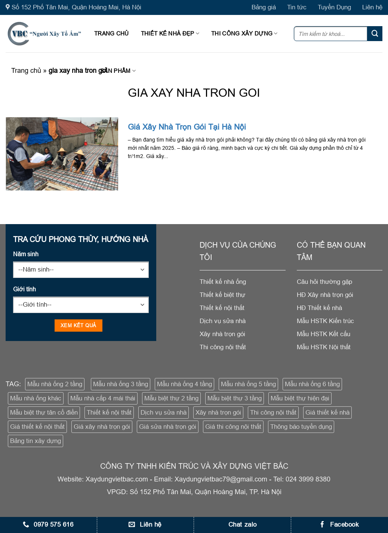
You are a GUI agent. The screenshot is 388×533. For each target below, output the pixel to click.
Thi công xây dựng (244, 33)
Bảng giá (264, 7)
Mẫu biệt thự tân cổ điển (44, 412)
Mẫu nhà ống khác (35, 398)
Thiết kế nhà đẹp (170, 33)
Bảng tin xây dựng (35, 440)
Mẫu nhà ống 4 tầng (184, 384)
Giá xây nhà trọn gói (102, 426)
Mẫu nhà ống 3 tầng (120, 384)
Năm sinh (26, 254)
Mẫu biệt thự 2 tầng (171, 398)
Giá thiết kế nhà (327, 412)
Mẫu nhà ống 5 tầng (248, 384)
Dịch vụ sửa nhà (164, 412)
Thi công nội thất (273, 412)
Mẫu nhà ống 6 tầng (312, 384)
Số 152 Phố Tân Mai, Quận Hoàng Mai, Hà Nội (73, 7)
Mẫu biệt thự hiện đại (300, 398)
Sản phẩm (118, 70)
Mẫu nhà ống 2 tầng (54, 384)
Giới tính (24, 289)
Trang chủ (111, 33)
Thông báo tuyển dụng (301, 426)
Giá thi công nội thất (233, 426)
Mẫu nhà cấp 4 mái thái (102, 398)
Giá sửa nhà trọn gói (167, 426)
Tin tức (297, 7)
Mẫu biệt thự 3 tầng (234, 398)
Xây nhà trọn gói (218, 412)
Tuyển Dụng (334, 7)
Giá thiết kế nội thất (37, 426)
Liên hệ (372, 7)
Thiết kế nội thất (109, 412)
